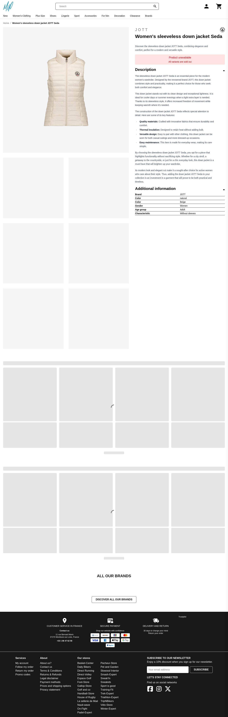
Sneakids (106, 682)
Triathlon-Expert (109, 697)
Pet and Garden (109, 667)
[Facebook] (150, 689)
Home (6, 23)
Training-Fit (107, 690)
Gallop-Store (84, 686)
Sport (76, 16)
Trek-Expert (107, 693)
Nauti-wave (83, 705)
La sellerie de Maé (87, 701)
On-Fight (82, 709)
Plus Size (40, 16)
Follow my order (24, 667)
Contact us (65, 631)
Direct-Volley (84, 674)
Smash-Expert (109, 674)
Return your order (155, 633)
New (5, 16)
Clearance (135, 16)
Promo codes (22, 674)
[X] (168, 689)
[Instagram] (159, 689)
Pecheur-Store (109, 663)
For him (105, 16)
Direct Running (85, 671)
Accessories (90, 16)
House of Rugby (86, 697)
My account (21, 663)
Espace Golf (84, 678)
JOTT (180, 29)
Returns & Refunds (50, 674)
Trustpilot (182, 617)
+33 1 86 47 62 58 (64, 641)
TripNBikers (107, 701)
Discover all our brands (114, 599)
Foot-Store (83, 682)
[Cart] (219, 6)
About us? (45, 663)
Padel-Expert (84, 712)
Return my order (24, 671)
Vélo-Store (107, 705)
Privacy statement (50, 690)
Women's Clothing (22, 16)
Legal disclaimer (49, 678)
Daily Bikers (84, 667)
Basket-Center (85, 663)
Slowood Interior (110, 671)
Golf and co (83, 690)
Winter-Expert (108, 709)
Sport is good (108, 686)
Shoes (53, 16)
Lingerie (65, 16)
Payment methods (50, 682)
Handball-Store (85, 693)
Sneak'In (105, 678)
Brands (148, 16)
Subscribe (201, 670)
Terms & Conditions (51, 671)
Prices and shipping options (55, 686)
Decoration (119, 16)
